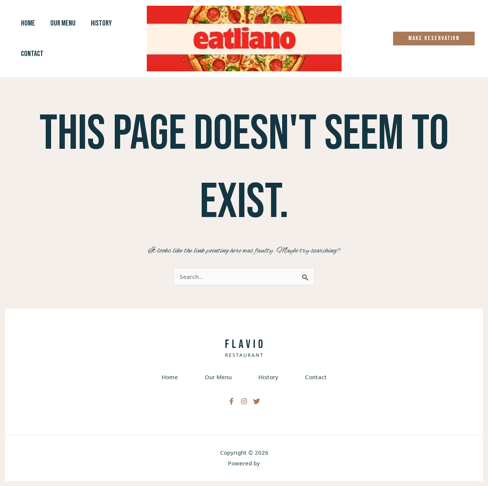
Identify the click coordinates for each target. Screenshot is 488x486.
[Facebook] (231, 401)
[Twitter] (256, 401)
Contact (32, 53)
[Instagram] (244, 401)
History (101, 23)
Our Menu (62, 23)
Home (28, 23)
